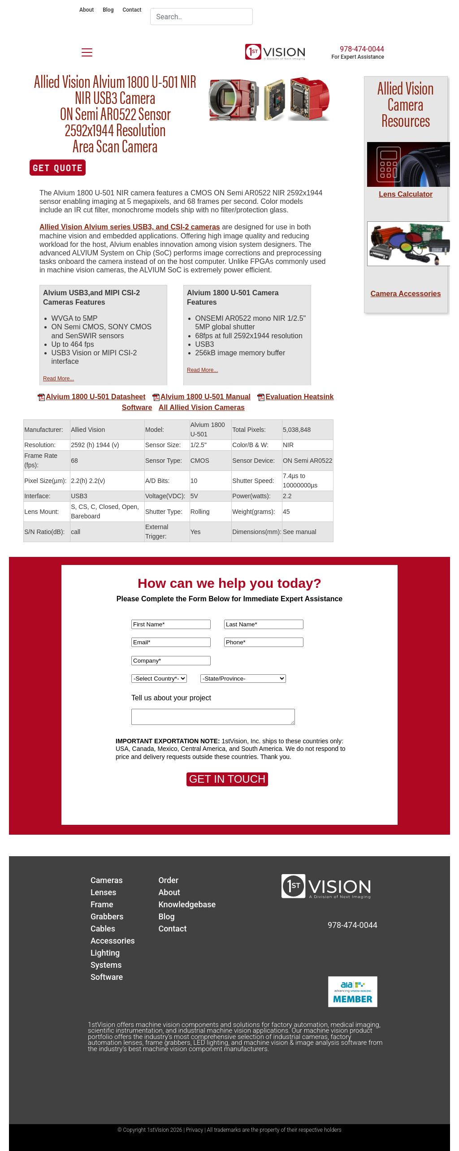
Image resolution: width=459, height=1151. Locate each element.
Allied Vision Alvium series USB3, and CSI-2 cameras (129, 227)
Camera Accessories (406, 293)
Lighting (105, 952)
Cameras (107, 880)
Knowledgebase (187, 904)
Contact (131, 10)
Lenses (104, 892)
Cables (103, 928)
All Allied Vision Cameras (202, 407)
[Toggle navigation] (81, 50)
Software (137, 407)
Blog (108, 10)
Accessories (113, 940)
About (86, 10)
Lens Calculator (406, 194)
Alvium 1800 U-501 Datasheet (91, 397)
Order (168, 880)
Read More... (58, 378)
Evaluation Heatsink (295, 397)
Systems (106, 965)
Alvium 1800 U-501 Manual (201, 397)
